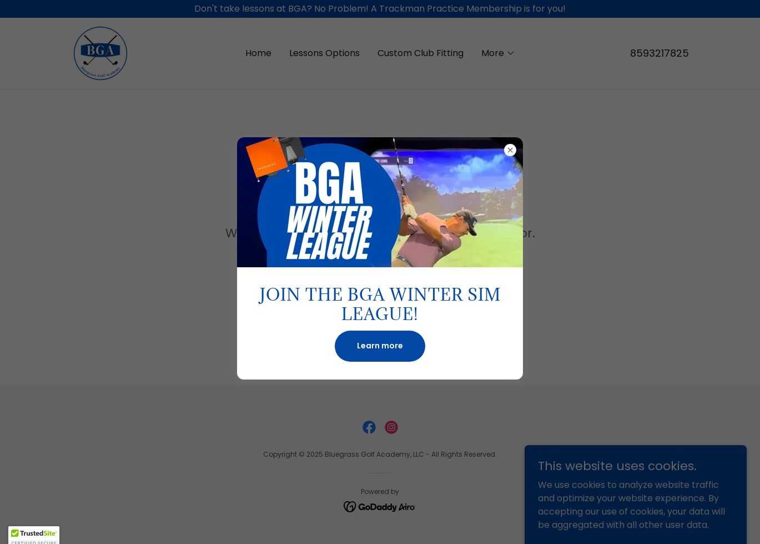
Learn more (380, 345)
